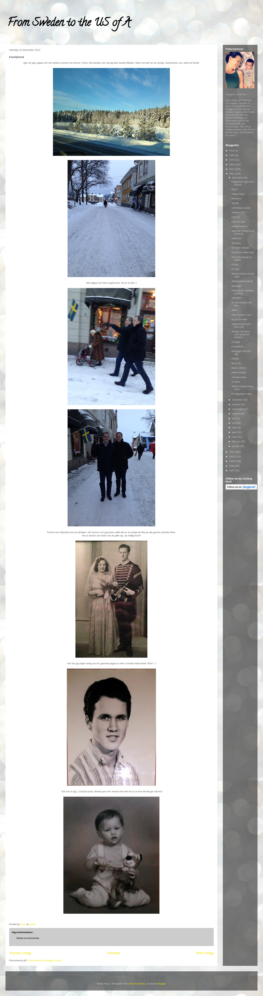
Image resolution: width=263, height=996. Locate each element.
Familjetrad (237, 346)
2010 (232, 456)
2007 (232, 470)
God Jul (235, 217)
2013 (232, 169)
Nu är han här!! (239, 319)
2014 (232, 164)
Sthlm (234, 310)
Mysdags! (236, 286)
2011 (232, 451)
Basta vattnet (238, 368)
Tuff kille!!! (236, 298)
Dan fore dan (238, 221)
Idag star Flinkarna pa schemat (242, 232)
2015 (232, 159)
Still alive (236, 243)
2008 (232, 466)
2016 (232, 155)
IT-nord (235, 269)
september (238, 409)
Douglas (235, 342)
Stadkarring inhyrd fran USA (241, 325)
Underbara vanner (241, 207)
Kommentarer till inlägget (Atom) (45, 960)
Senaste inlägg (20, 953)
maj (234, 427)
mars (235, 436)
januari (236, 446)
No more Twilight (240, 247)
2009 (232, 461)
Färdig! (235, 358)
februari (236, 441)
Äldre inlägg (205, 953)
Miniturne (236, 198)
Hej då (234, 203)
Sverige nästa (238, 377)
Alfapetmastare (239, 226)
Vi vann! (235, 381)
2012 (232, 173)
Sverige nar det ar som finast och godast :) (240, 334)
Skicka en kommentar (27, 938)
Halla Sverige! (238, 372)
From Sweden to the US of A (68, 23)
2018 (232, 150)
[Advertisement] (240, 549)
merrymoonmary (137, 983)
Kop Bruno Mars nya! (242, 252)
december (237, 177)
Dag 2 (234, 189)
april (234, 432)
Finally (234, 264)
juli (234, 418)
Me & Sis (236, 363)
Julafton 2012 (238, 212)
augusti (236, 413)
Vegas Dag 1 (238, 194)
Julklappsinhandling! (242, 281)
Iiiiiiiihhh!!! (236, 238)
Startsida (113, 953)
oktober (236, 404)
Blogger (161, 983)
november (237, 399)
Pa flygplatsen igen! (241, 393)
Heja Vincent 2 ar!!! (241, 314)
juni (234, 423)
